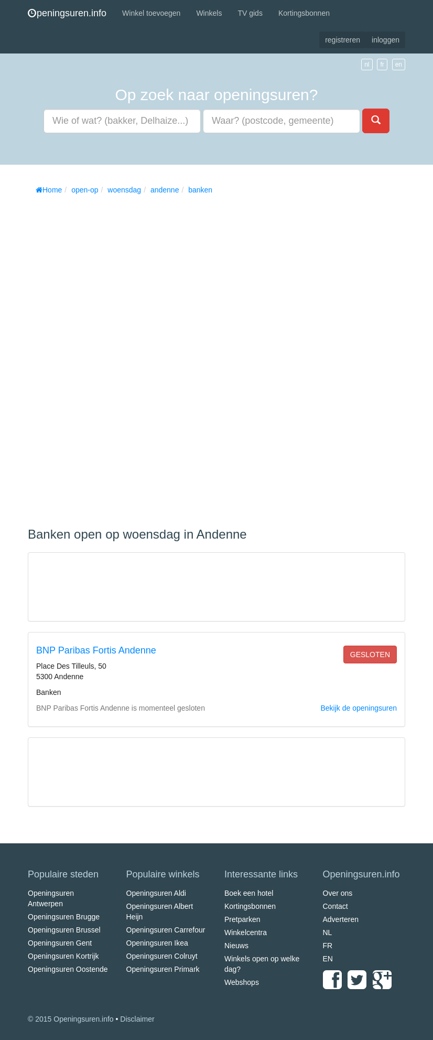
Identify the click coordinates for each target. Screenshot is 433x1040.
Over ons (338, 893)
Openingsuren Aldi (156, 893)
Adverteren (341, 919)
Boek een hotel (248, 893)
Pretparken (242, 919)
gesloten (370, 654)
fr (382, 64)
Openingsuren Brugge (64, 917)
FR (328, 945)
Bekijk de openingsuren (358, 708)
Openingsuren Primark (163, 969)
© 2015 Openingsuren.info (71, 1019)
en (398, 64)
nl (366, 64)
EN (328, 959)
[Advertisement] (106, 357)
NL (327, 932)
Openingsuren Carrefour (165, 930)
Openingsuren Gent (60, 943)
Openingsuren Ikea (157, 943)
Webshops (241, 982)
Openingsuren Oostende (68, 969)
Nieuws (236, 945)
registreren (342, 40)
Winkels (209, 13)
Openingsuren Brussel (64, 930)
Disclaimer (137, 1019)
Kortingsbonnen (304, 13)
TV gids (249, 13)
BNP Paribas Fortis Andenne (96, 650)
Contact (335, 906)
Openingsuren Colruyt (162, 956)
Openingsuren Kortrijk (63, 956)
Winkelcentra (245, 932)
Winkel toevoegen (151, 13)
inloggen (385, 40)
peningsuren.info (67, 13)
